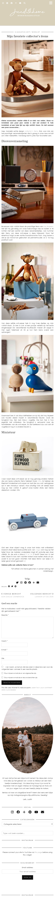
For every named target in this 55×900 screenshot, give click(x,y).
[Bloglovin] (16, 3)
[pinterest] (29, 812)
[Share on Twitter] (12, 586)
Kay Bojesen (48, 226)
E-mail (4, 650)
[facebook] (18, 812)
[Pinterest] (7, 3)
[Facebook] (12, 3)
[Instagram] (3, 3)
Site (2, 658)
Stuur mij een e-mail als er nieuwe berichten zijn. (21, 677)
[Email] (20, 3)
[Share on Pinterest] (15, 586)
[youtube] (36, 812)
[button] (52, 3)
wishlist (36, 32)
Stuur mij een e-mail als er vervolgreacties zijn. (20, 673)
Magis (37, 550)
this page (38, 852)
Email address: (27, 867)
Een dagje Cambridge (12, 595)
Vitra (39, 481)
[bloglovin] (24, 812)
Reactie (5, 615)
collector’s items (31, 131)
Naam (4, 641)
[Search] (25, 3)
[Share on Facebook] (9, 586)
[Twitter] (17, 582)
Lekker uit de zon (42, 595)
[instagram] (12, 812)
